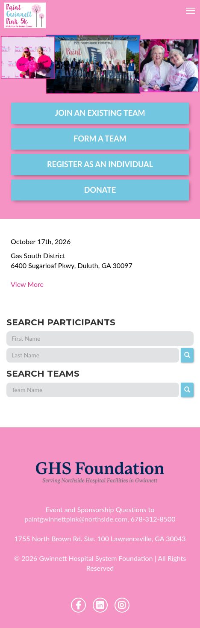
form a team (100, 138)
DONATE (100, 190)
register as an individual (100, 164)
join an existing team (100, 113)
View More (27, 284)
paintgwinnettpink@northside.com (75, 519)
